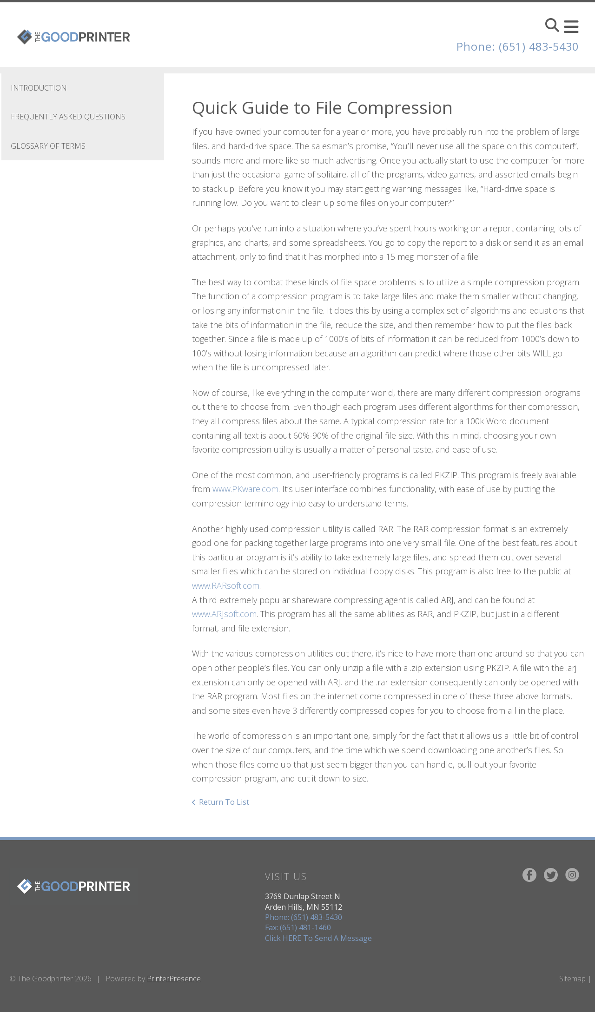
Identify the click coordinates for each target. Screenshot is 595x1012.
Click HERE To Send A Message (318, 938)
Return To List (224, 802)
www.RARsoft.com (225, 585)
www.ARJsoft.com (224, 613)
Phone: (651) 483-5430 (515, 46)
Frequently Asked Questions (68, 117)
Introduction (39, 88)
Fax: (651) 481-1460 (298, 927)
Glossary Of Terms (48, 146)
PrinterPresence (174, 978)
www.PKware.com (245, 488)
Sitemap (572, 978)
